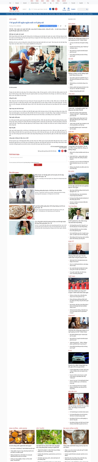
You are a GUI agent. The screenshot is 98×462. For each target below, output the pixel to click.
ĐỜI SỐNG (71, 24)
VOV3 (42, 1)
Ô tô (70, 350)
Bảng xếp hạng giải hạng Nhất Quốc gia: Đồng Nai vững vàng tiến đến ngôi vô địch (79, 301)
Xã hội (12, 13)
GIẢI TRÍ (71, 131)
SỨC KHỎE (12, 19)
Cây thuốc (40, 428)
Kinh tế (25, 13)
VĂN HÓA (71, 94)
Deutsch (25, 3)
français (17, 3)
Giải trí (76, 13)
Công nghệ (58, 13)
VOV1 (32, 1)
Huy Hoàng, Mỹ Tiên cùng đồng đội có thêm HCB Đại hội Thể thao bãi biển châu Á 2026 (79, 306)
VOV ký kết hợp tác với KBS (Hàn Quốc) (79, 412)
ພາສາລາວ (65, 3)
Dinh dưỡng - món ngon (18, 428)
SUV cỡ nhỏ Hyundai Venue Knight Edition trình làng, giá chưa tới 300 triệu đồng (78, 387)
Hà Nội (24, 9)
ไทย (88, 3)
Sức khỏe (63, 13)
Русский (73, 3)
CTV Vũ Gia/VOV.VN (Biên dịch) (59, 146)
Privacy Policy (27, 162)
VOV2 (37, 1)
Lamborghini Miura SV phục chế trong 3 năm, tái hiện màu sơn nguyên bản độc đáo (79, 371)
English (73, 9)
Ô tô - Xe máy (45, 13)
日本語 (44, 3)
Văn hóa (72, 13)
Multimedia (20, 13)
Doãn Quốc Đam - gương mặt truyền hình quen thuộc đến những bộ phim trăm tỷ (78, 158)
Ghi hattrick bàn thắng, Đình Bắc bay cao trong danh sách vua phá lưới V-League (79, 311)
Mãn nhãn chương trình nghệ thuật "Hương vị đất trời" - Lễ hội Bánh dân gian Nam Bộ (78, 114)
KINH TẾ (71, 241)
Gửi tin (38, 164)
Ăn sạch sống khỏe (70, 428)
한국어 (57, 3)
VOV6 (58, 1)
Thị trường (30, 13)
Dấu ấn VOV (72, 391)
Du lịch (80, 13)
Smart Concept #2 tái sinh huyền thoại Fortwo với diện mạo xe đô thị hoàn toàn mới (79, 382)
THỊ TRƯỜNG (72, 206)
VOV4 (47, 1)
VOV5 (53, 1)
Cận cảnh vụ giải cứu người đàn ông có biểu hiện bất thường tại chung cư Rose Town (79, 79)
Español (81, 3)
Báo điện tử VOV (72, 19)
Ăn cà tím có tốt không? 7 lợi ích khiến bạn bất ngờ (23, 448)
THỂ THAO (71, 276)
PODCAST (71, 315)
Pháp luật (35, 13)
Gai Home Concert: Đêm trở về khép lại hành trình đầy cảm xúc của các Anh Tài (79, 163)
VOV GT (64, 1)
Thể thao (40, 13)
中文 (10, 3)
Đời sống (68, 13)
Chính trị (8, 13)
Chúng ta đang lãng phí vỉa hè (77, 91)
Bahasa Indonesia (35, 3)
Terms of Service (34, 162)
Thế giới (16, 13)
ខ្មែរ (50, 3)
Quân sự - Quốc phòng (87, 13)
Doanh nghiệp (52, 13)
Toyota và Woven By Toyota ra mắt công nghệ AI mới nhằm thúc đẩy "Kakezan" (78, 376)
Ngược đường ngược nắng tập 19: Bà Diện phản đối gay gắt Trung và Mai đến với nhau (78, 120)
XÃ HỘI (70, 59)
